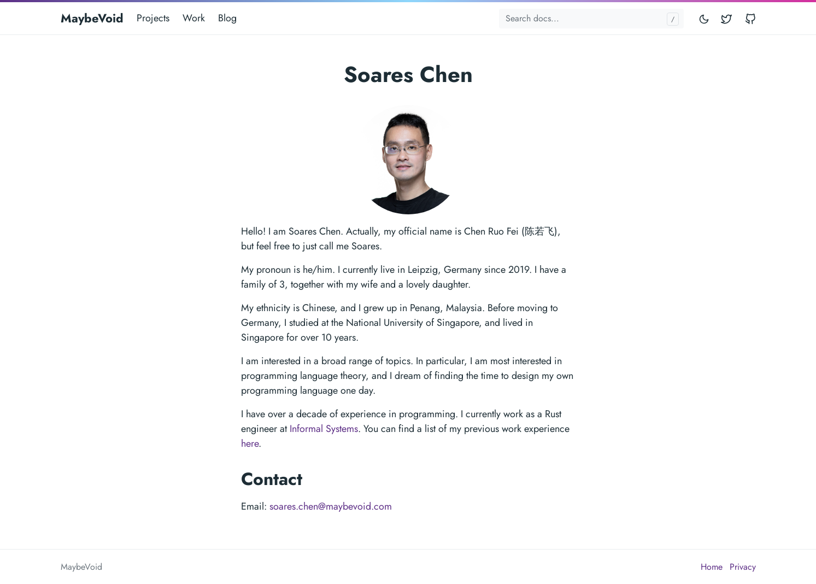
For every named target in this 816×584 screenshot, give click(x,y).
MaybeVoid (92, 18)
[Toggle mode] (704, 18)
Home (712, 566)
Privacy (743, 566)
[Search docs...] (591, 18)
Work (194, 18)
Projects (153, 18)
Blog (227, 18)
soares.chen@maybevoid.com (330, 506)
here (250, 443)
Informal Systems (324, 429)
